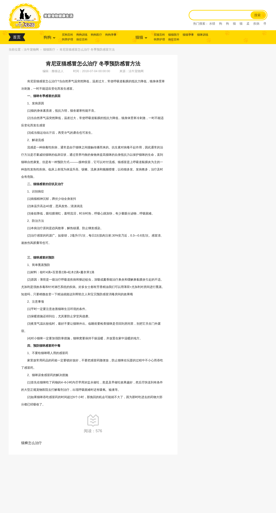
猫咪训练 (202, 34)
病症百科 (82, 39)
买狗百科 (67, 34)
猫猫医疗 (173, 34)
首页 (17, 37)
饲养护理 (67, 39)
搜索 (257, 15)
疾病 (256, 23)
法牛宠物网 (31, 49)
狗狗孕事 (110, 34)
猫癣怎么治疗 (31, 443)
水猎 (212, 23)
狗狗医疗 (96, 34)
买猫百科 (159, 34)
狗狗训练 (82, 34)
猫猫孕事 (188, 34)
